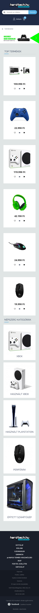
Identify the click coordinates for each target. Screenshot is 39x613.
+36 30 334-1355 (19, 594)
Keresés (33, 12)
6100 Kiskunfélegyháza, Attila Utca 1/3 (19, 588)
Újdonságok (19, 551)
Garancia (19, 554)
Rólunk (19, 548)
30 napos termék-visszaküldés (19, 557)
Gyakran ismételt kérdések (19, 578)
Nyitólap (19, 545)
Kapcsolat (20, 567)
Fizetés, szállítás (19, 564)
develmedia (22, 609)
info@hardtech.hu (19, 591)
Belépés (19, 19)
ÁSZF (19, 561)
